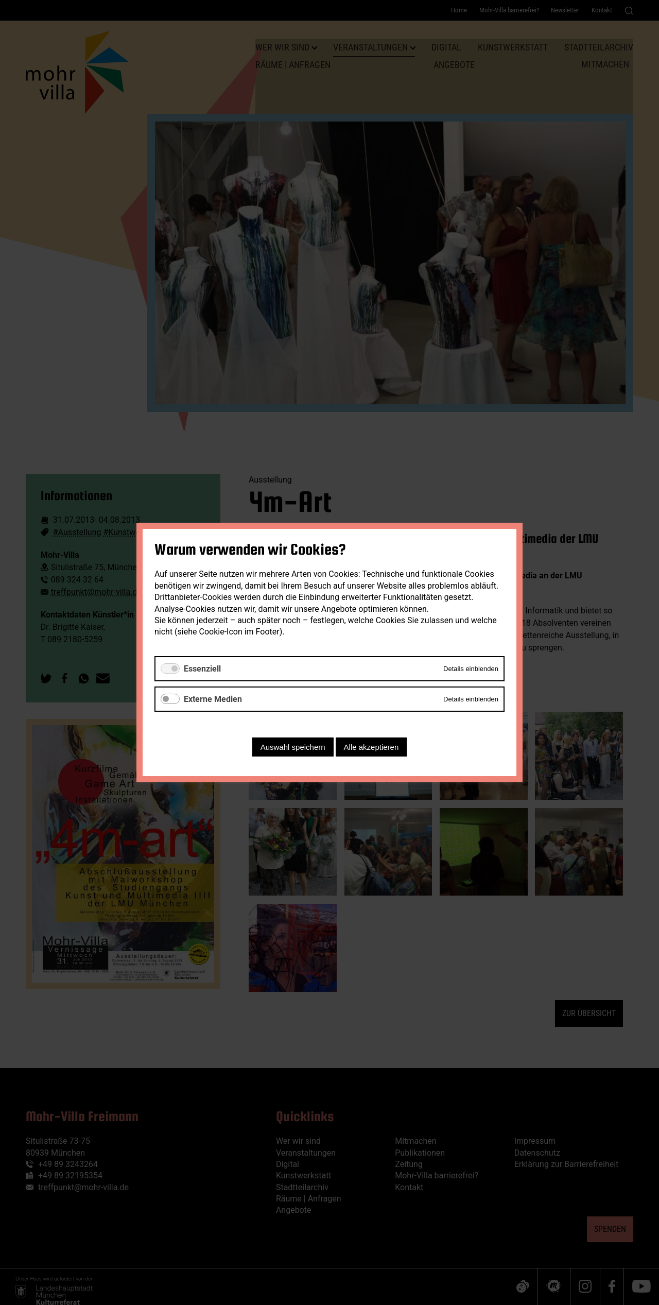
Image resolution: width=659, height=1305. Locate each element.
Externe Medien (213, 699)
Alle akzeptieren (371, 747)
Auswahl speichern (293, 747)
